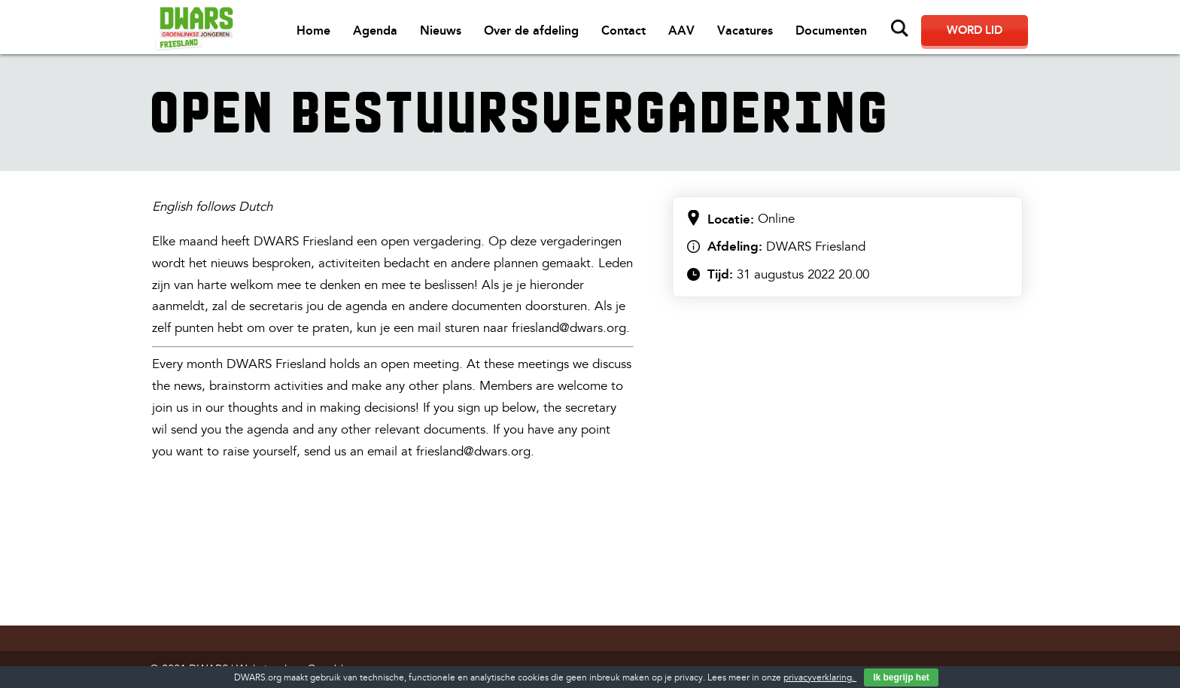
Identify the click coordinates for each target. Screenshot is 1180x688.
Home (313, 30)
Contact (623, 30)
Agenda (375, 30)
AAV (681, 30)
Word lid (974, 30)
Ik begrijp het (901, 677)
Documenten (831, 30)
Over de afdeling (531, 30)
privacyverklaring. (819, 677)
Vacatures (745, 30)
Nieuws (440, 30)
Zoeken (900, 29)
